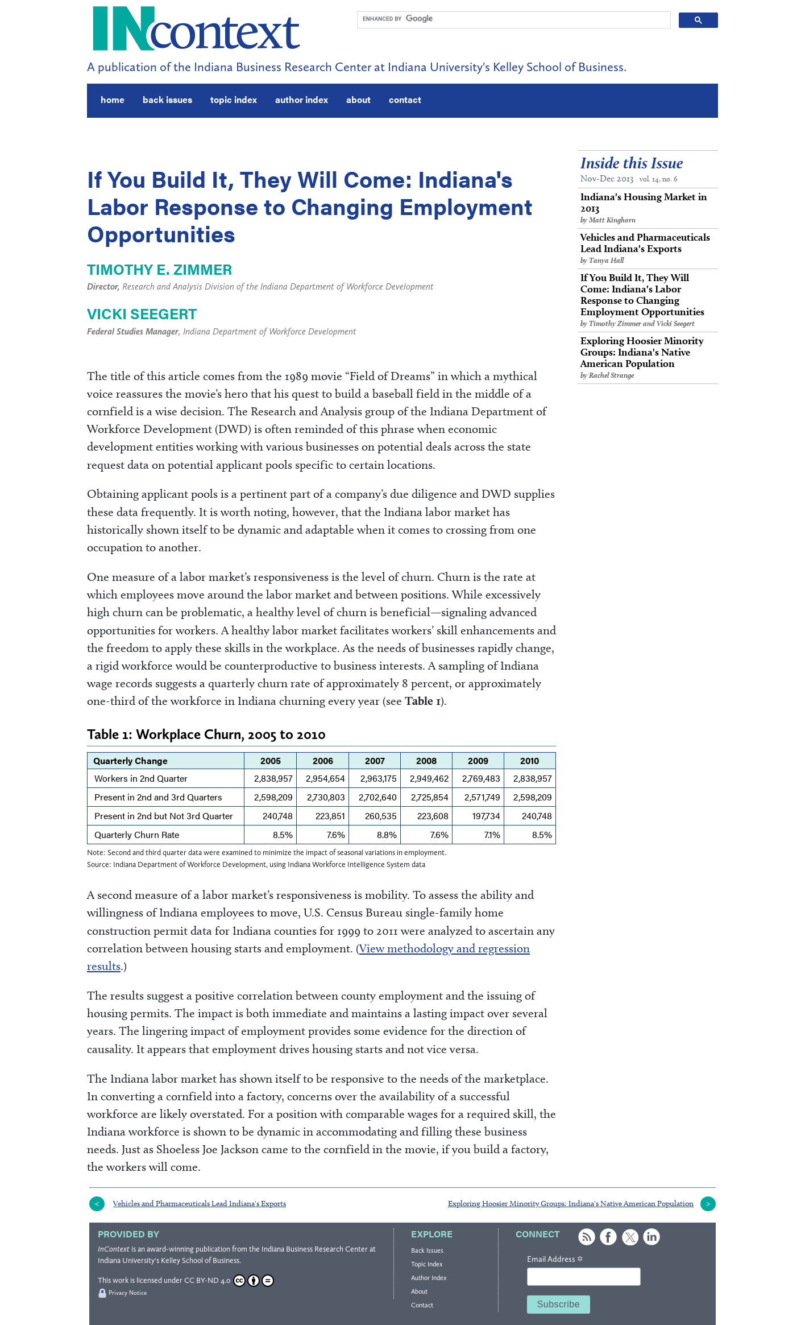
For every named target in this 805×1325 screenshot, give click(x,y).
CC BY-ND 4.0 (229, 1280)
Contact (422, 1305)
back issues (167, 99)
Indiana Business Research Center (315, 1249)
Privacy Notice (128, 1293)
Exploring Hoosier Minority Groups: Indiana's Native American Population (647, 358)
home (113, 99)
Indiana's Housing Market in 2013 (647, 208)
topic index (233, 99)
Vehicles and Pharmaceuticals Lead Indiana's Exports (647, 248)
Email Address (555, 1259)
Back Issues (427, 1250)
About (419, 1291)
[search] (513, 19)
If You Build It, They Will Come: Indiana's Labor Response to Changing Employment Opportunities (647, 300)
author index (301, 99)
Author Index (428, 1278)
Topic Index (426, 1264)
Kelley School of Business (200, 1260)
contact (405, 99)
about (358, 99)
